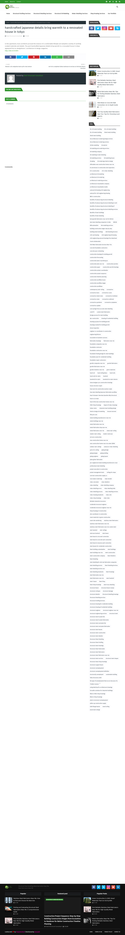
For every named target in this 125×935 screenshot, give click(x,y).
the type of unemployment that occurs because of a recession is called (104, 681)
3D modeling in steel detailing (98, 155)
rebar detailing (94, 485)
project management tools (97, 472)
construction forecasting (96, 257)
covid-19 (92, 312)
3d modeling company (96, 151)
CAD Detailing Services (111, 232)
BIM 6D (115, 222)
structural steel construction (97, 632)
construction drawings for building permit (101, 254)
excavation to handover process (98, 337)
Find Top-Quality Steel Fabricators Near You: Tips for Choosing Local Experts (108, 114)
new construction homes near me (99, 440)
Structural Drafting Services (97, 600)
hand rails (112, 373)
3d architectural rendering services (99, 142)
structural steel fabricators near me (99, 655)
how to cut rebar (94, 398)
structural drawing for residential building (101, 604)
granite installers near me (97, 369)
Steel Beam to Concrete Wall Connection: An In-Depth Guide (107, 104)
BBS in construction (95, 196)
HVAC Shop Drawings (95, 405)
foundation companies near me (98, 344)
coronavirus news (95, 299)
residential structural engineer (98, 504)
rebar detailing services (111, 491)
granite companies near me (97, 363)
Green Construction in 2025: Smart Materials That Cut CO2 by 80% (108, 72)
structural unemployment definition (99, 671)
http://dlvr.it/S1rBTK (11, 51)
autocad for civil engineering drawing (100, 193)
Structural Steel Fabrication (97, 649)
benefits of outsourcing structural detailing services (104, 209)
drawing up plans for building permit (99, 321)
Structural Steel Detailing (97, 639)
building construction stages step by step (101, 228)
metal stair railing (111, 430)
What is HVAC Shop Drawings (97, 693)
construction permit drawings (111, 267)
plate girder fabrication (96, 459)
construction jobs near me (97, 264)
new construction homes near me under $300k (102, 443)
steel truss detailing (109, 584)
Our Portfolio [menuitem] (112, 13)
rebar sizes (107, 498)
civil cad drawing (94, 235)
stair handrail (93, 530)
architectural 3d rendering (97, 177)
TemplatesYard (20, 932)
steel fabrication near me (97, 575)
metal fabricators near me (97, 430)
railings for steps (111, 472)
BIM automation (94, 225)
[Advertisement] (45, 161)
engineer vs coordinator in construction (100, 331)
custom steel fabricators (103, 312)
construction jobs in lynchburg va (99, 260)
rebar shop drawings (95, 498)
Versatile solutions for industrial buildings (101, 690)
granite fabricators (112, 363)
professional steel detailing (97, 466)
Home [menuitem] (8, 13)
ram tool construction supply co (98, 475)
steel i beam (93, 581)
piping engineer (94, 456)
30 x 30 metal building (96, 129)
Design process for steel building (99, 315)
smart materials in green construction (100, 517)
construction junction (112, 264)
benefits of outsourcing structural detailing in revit (103, 203)
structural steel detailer (96, 636)
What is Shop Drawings (96, 697)
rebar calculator (94, 482)
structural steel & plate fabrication (99, 620)
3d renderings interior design (105, 161)
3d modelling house (109, 158)
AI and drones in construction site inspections (102, 167)
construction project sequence (98, 273)
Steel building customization (97, 549)
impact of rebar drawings (110, 405)
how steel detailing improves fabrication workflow (103, 392)
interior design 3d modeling (97, 411)
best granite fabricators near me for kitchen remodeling (101, 219)
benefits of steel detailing (97, 215)
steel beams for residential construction (101, 546)
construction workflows (96, 286)
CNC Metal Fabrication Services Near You (101, 244)
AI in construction (94, 171)
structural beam (94, 588)
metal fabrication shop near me (98, 427)
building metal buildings (96, 232)
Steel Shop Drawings (95, 584)
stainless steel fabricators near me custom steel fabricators (103, 527)
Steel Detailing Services (111, 565)
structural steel (113, 613)
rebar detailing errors (96, 488)
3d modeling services (95, 158)
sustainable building (111, 674)
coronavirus (110, 289)
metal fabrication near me (97, 424)
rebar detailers (105, 482)
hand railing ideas (102, 373)
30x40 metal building (109, 132)
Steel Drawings (110, 572)
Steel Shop (102, 581)
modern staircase (108, 434)
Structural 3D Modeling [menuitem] (62, 13)
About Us (12, 1)
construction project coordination (99, 270)
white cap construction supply (98, 703)
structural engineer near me (110, 610)
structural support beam (96, 665)
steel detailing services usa (97, 568)
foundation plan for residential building (100, 357)
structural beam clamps (107, 588)
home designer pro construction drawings (101, 382)
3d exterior (104, 145)
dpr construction (94, 318)
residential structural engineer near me (100, 507)
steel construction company (97, 555)
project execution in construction (99, 469)
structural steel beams (96, 629)
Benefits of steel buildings (97, 212)
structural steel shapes (112, 658)
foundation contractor (96, 347)
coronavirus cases (107, 292)
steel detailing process (96, 565)
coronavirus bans (94, 292)
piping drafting (104, 453)
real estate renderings (96, 479)
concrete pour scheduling (97, 251)
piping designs (94, 453)
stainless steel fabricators (111, 520)
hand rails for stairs (95, 376)
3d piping (92, 161)
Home (6, 1)
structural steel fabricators (97, 652)
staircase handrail (95, 533)
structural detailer (95, 594)
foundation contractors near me (98, 350)
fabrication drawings (95, 341)
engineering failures (95, 334)
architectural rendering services (98, 180)
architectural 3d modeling (97, 174)
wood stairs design (95, 709)
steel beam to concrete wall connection (100, 539)
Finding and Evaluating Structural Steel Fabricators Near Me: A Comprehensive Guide (26, 910)
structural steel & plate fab (97, 616)
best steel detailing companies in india (100, 222)
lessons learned (111, 411)
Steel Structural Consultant (14, 36)
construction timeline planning (98, 276)
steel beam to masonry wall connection (100, 543)
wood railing (106, 706)
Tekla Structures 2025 (95, 677)
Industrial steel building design (107, 408)
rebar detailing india (109, 488)
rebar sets (109, 495)
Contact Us (117, 931)
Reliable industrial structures (98, 501)
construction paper (95, 267)
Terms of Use (98, 931)
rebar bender (108, 479)
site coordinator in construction (98, 514)
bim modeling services (107, 225)
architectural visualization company (99, 183)
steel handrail (110, 578)
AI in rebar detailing (107, 171)
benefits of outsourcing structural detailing (101, 199)
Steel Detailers (112, 555)
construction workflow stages (98, 283)
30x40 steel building (95, 135)
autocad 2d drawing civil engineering (100, 190)
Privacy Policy (108, 931)
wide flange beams (95, 706)
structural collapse (95, 591)
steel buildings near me (96, 552)
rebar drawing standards (96, 495)
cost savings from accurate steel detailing (101, 308)
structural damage (108, 591)
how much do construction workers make (101, 389)
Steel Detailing (94, 559)
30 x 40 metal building (110, 129)
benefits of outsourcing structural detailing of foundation (102, 206)
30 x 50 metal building (96, 132)
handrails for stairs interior (110, 379)
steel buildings (112, 549)
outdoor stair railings (95, 446)
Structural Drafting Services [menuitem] (22, 13)
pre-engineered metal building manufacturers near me (104, 463)
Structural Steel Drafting (96, 642)
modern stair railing (95, 434)
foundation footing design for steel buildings (102, 353)
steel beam (105, 533)
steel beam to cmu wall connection (99, 536)
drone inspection (94, 328)
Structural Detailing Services (97, 597)
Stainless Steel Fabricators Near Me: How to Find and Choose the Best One (26, 899)
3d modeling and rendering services (99, 148)
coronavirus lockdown (111, 296)
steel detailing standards (96, 572)
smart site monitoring (95, 520)
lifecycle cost (93, 414)
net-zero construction (96, 437)
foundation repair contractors (98, 360)
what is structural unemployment (99, 700)
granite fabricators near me (97, 366)
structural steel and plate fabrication (100, 626)
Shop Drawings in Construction (98, 511)
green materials (111, 369)
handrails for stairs (95, 379)
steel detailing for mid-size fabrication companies (103, 562)
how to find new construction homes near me (102, 402)
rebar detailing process (96, 491)
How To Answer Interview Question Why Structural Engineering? (103, 396)
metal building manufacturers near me (100, 418)
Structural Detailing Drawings (110, 594)
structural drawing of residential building (101, 607)
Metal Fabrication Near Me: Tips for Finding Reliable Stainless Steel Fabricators (108, 94)
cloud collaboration (95, 241)
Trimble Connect (94, 684)
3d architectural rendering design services (101, 138)
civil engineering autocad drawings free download (103, 238)
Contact (19, 1)
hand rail (92, 373)
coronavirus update (95, 305)
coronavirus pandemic (96, 302)
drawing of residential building (109, 318)
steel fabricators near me (97, 578)
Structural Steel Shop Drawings (98, 661)
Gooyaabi (37, 932)
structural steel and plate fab (98, 623)
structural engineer (95, 610)
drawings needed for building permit (99, 325)
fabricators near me (109, 341)
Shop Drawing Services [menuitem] (98, 13)
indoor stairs (93, 408)
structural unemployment (97, 668)
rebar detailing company (107, 485)
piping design (104, 450)
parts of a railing (94, 450)
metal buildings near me (96, 421)
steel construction (110, 552)
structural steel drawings (97, 645)
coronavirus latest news (96, 296)
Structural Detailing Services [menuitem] (42, 13)
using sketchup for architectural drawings (101, 687)
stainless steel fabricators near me (99, 523)
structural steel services (96, 658)
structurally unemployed (96, 674)
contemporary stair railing (97, 289)
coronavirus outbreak (108, 299)
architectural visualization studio (99, 187)
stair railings (103, 530)
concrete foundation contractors (98, 248)
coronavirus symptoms (111, 302)
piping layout (104, 456)
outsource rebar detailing (111, 446)
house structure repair (96, 385)
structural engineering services (98, 613)
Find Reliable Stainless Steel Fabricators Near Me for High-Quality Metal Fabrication (107, 82)
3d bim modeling (94, 145)
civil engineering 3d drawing (109, 235)
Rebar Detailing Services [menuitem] (80, 13)
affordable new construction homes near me (102, 164)
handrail (105, 376)
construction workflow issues (98, 280)
